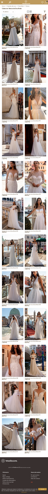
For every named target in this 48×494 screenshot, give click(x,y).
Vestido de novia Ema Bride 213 (33, 452)
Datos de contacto (35, 478)
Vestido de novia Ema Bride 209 (33, 378)
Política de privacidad (8, 482)
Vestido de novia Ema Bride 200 (10, 231)
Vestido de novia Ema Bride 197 (33, 158)
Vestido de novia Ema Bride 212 (10, 452)
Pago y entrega (6, 477)
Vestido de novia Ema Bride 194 (10, 121)
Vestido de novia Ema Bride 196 (10, 158)
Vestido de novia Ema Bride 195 (33, 121)
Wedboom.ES (16, 467)
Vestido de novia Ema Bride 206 (10, 341)
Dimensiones (6, 484)
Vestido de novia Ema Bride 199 (33, 194)
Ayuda (4, 475)
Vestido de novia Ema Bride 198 (10, 194)
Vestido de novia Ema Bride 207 (33, 341)
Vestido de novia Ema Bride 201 (33, 231)
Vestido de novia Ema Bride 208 (10, 378)
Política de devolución (8, 478)
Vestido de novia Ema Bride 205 (33, 305)
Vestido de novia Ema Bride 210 (10, 415)
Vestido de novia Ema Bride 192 (10, 84)
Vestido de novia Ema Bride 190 (10, 47)
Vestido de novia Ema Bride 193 (33, 84)
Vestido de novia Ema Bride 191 (32, 47)
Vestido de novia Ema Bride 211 (32, 415)
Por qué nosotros (35, 475)
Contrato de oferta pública (9, 480)
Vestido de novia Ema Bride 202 (10, 268)
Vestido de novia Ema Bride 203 (33, 268)
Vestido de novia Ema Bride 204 (10, 305)
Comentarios (34, 477)
